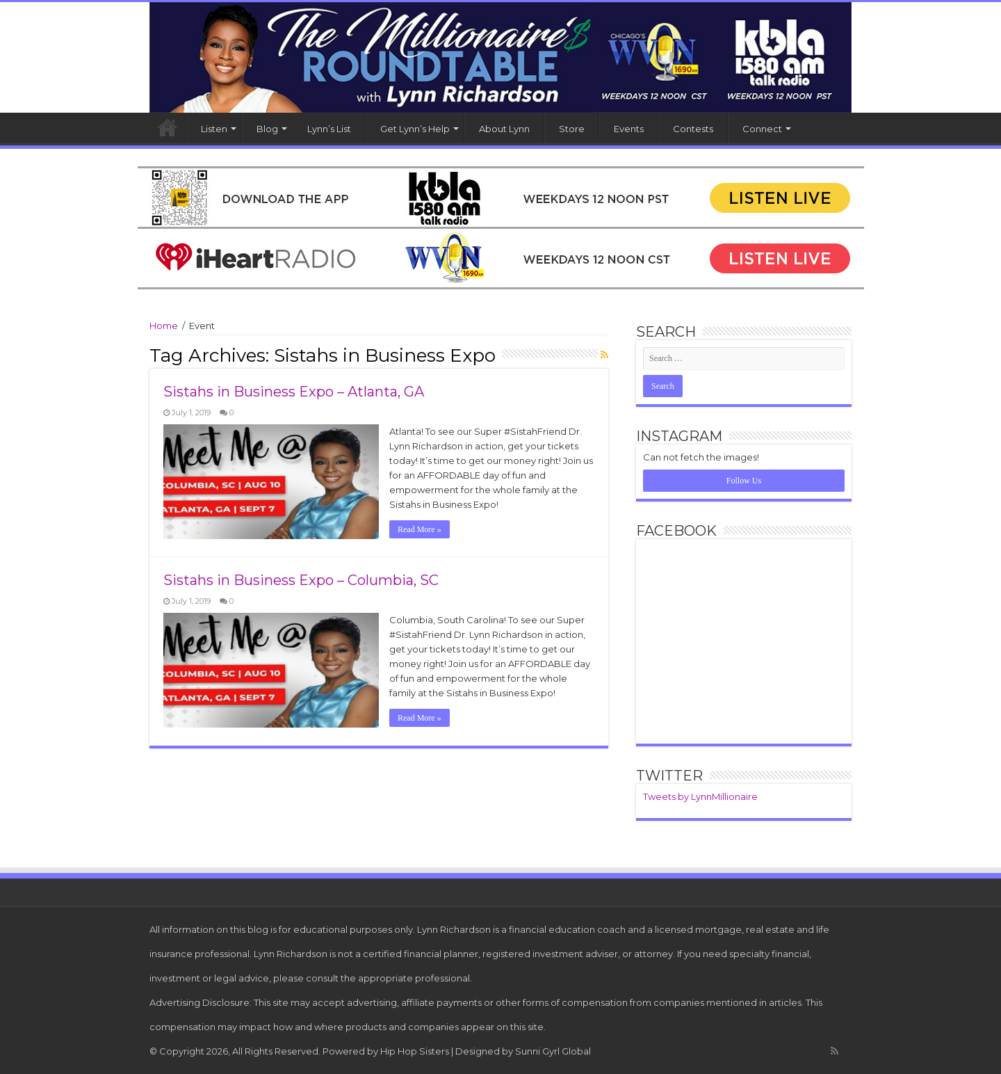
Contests (693, 128)
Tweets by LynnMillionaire (700, 796)
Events (629, 128)
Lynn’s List (329, 128)
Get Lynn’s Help (415, 128)
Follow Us (743, 481)
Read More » (419, 529)
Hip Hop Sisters (414, 1051)
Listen (214, 128)
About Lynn (504, 128)
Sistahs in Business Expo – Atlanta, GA (293, 391)
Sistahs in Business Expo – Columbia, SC (301, 580)
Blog (267, 128)
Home (167, 127)
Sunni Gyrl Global (553, 1051)
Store (572, 128)
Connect (762, 128)
